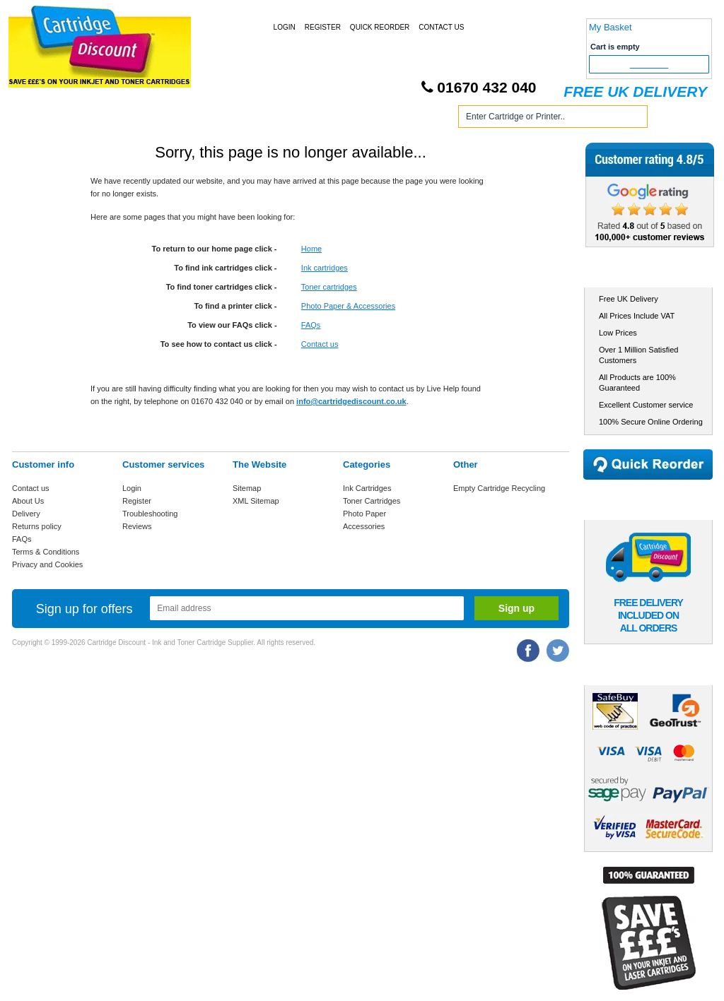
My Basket (610, 27)
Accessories (364, 526)
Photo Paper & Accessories (348, 306)
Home (39, 119)
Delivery (26, 513)
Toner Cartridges (226, 119)
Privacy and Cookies (47, 564)
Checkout (649, 64)
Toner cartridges (329, 287)
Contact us (320, 344)
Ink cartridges (324, 267)
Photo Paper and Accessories (364, 119)
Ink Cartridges (120, 119)
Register (323, 27)
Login (285, 27)
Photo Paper (364, 513)
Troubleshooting (149, 513)
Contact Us (441, 27)
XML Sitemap (256, 501)
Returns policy (37, 526)
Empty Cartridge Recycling (499, 488)
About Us (28, 501)
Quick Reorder (379, 27)
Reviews (137, 526)
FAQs (311, 325)
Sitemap (247, 488)
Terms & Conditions (45, 551)
